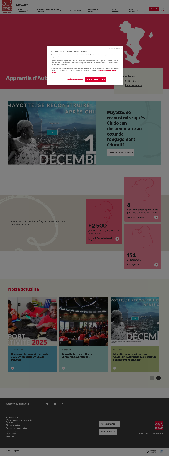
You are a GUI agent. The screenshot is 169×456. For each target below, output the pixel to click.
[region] (85, 65)
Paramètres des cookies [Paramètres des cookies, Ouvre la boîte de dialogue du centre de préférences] (74, 79)
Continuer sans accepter (114, 48)
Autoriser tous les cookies (96, 79)
